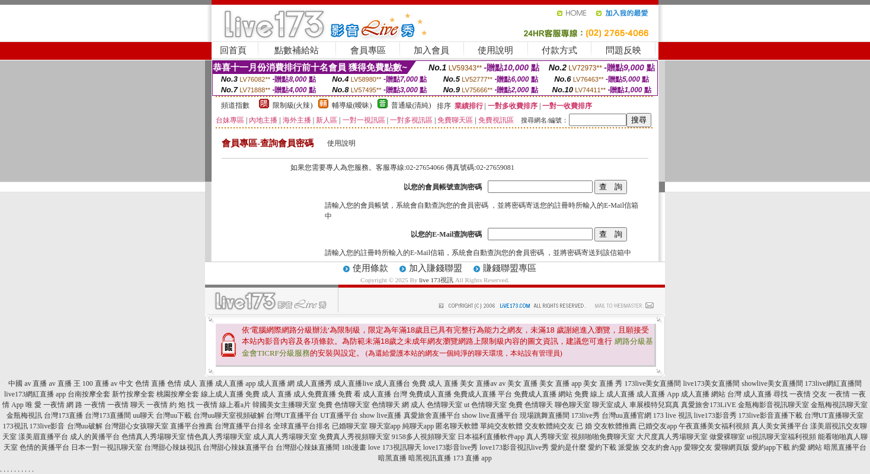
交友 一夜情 (831, 394)
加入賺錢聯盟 (435, 268)
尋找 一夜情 (792, 394)
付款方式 (559, 50)
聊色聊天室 (572, 405)
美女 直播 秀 (602, 383)
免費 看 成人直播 (364, 394)
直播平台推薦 (191, 426)
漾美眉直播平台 (43, 437)
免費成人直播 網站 (543, 394)
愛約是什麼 (568, 447)
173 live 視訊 (672, 415)
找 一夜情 (202, 405)
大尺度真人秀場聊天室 (672, 437)
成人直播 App (657, 394)
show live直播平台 (490, 415)
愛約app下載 (770, 447)
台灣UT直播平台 (292, 415)
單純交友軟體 (501, 426)
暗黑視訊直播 (429, 458)
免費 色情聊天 (530, 405)
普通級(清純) (411, 105)
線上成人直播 (222, 394)
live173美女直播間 (711, 383)
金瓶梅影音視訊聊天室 (773, 405)
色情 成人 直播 (190, 383)
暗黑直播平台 (845, 447)
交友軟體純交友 (549, 426)
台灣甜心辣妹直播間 (308, 447)
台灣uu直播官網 (626, 415)
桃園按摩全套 (177, 394)
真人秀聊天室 (547, 437)
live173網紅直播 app (35, 394)
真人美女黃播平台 (779, 426)
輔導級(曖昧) (352, 105)
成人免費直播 (314, 394)
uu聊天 (143, 415)
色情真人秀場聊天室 (153, 437)
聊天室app (385, 426)
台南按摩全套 (89, 394)
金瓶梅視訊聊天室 (839, 405)
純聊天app (418, 426)
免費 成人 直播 (435, 383)
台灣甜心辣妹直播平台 (238, 447)
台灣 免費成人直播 (422, 394)
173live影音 (47, 426)
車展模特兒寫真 (654, 405)
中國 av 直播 (27, 383)
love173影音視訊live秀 (514, 447)
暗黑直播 (392, 458)
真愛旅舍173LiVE (708, 405)
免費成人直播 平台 (482, 394)
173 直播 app (472, 458)
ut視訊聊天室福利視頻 (781, 437)
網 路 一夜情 (85, 405)
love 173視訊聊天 (394, 447)
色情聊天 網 (390, 405)
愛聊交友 (698, 447)
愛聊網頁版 (732, 447)
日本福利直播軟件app (491, 437)
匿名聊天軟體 (457, 426)
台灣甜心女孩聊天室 (136, 426)
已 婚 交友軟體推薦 (606, 426)
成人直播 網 (276, 383)
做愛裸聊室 (727, 437)
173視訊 (15, 426)
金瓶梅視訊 (24, 415)
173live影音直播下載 (770, 415)
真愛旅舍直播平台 (432, 415)
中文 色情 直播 (142, 383)
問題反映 (623, 50)
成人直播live (353, 383)
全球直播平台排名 (301, 426)
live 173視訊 (436, 279)
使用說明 (495, 50)
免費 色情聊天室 (344, 405)
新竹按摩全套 (133, 394)
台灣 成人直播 (749, 394)
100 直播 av (99, 383)
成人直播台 (392, 383)
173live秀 (585, 415)
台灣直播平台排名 (243, 426)
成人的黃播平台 (95, 437)
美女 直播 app (560, 383)
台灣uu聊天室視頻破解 (228, 415)
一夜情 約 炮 (165, 405)
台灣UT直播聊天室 (833, 415)
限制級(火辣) (293, 105)
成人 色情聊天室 (436, 405)
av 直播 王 (65, 383)
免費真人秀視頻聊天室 (354, 437)
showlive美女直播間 (771, 383)
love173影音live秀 (450, 447)
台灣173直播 (63, 415)
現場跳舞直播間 (545, 415)
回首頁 (233, 50)
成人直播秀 (314, 383)
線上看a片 (235, 405)
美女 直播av (478, 383)
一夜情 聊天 (126, 405)
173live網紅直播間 (833, 383)
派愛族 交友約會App (650, 447)
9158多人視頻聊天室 (424, 437)
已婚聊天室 (349, 426)
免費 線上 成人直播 (604, 394)
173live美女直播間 (652, 383)
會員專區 (368, 50)
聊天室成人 (610, 405)
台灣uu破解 (85, 426)
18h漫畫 (353, 447)
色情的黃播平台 (44, 447)
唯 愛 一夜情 (45, 405)
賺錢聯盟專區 (509, 268)
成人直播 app (235, 383)
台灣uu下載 (173, 415)
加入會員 (431, 50)
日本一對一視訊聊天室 (106, 447)
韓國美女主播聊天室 (284, 405)
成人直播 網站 (703, 394)
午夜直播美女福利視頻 (714, 426)
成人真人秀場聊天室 (285, 437)
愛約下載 (602, 447)
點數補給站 (296, 50)
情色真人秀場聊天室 (219, 437)
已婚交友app (657, 426)
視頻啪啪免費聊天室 (603, 437)
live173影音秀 (715, 415)
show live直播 (380, 415)
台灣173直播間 (108, 415)
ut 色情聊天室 (485, 405)
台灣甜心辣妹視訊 (172, 447)
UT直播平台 (339, 415)
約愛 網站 (807, 447)
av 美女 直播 (518, 383)
